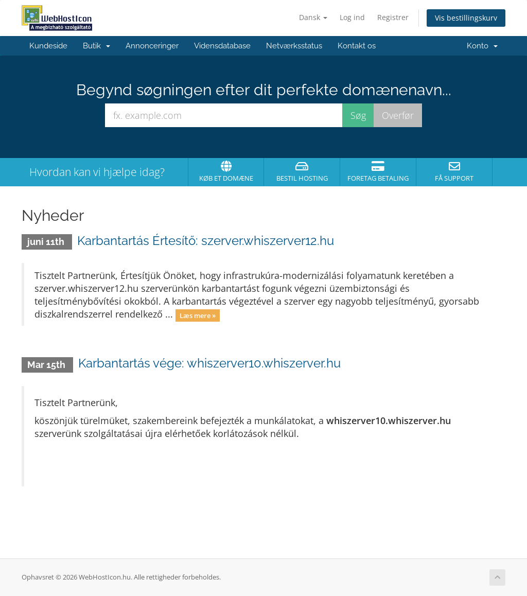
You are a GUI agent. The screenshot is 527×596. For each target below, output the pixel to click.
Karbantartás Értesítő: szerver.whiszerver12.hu (205, 240)
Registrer (393, 17)
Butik (96, 45)
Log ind (352, 17)
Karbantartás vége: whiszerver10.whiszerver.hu (209, 363)
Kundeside (48, 45)
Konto (482, 45)
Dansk (313, 17)
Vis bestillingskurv (466, 18)
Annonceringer (152, 45)
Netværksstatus (294, 45)
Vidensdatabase (222, 45)
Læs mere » (198, 315)
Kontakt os (357, 45)
